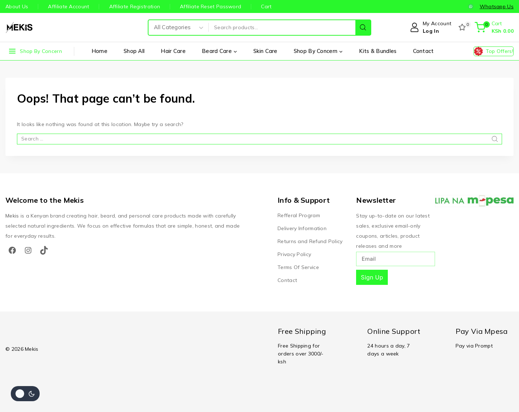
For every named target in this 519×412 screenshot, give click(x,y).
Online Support (393, 331)
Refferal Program (299, 215)
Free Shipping (302, 331)
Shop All (134, 51)
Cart (266, 6)
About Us (16, 6)
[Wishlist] (462, 27)
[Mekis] (19, 27)
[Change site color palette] (25, 393)
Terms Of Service (298, 267)
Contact (423, 51)
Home (99, 51)
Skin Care (265, 51)
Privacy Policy (294, 254)
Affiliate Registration (134, 6)
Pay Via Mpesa (482, 331)
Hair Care (173, 51)
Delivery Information (302, 228)
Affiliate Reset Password (210, 6)
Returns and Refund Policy (310, 241)
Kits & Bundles (377, 51)
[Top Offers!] (494, 51)
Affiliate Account (68, 6)
